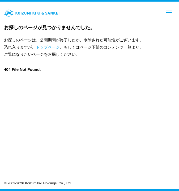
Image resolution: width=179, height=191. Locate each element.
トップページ (48, 47)
